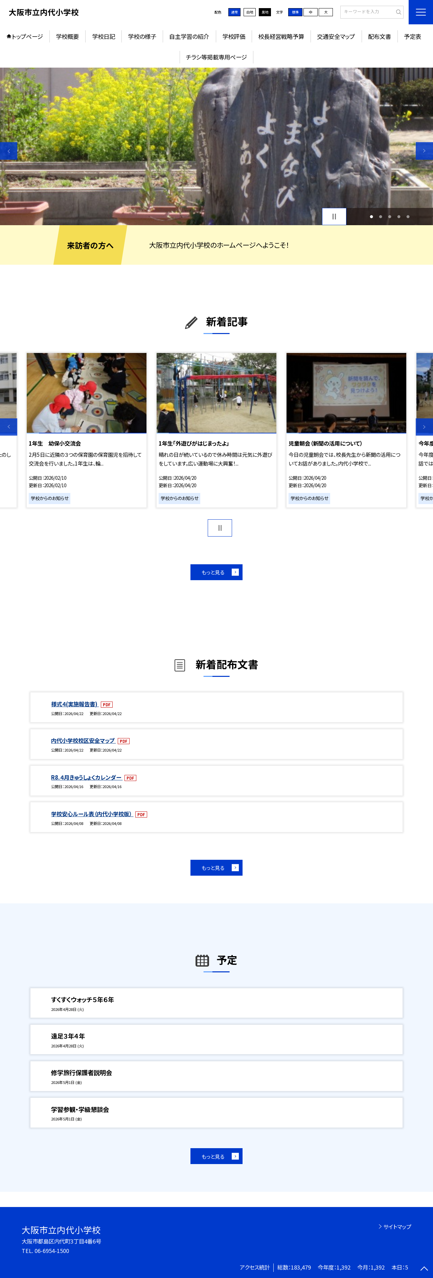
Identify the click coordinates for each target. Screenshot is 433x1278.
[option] (216, 147)
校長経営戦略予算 (281, 36)
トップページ (27, 36)
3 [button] (389, 216)
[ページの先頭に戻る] (424, 1269)
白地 (249, 12)
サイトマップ (397, 1227)
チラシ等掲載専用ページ (216, 57)
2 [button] (380, 216)
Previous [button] (8, 151)
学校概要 (67, 36)
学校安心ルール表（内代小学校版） (92, 814)
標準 (295, 12)
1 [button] (371, 216)
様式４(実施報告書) (75, 704)
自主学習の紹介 (189, 36)
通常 (234, 12)
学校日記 (103, 36)
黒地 (264, 12)
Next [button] (424, 151)
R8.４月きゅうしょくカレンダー (86, 777)
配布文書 (379, 36)
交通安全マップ (336, 36)
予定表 (412, 36)
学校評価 (233, 36)
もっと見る (213, 572)
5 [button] (408, 216)
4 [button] (399, 216)
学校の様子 (142, 36)
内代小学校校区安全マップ (83, 740)
